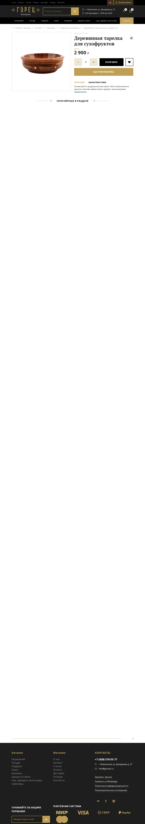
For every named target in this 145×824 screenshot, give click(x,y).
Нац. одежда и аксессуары (106, 21)
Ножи (56, 21)
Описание (79, 82)
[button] (123, 2)
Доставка (44, 2)
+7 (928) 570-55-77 (106, 759)
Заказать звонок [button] (103, 777)
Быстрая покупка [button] (103, 71)
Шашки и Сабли (84, 21)
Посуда (32, 21)
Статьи (28, 2)
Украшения (18, 21)
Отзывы (52, 2)
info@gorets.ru (106, 768)
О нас (14, 2)
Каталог (21, 2)
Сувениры (127, 21)
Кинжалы (68, 21)
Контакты (61, 2)
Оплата (36, 2)
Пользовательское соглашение (111, 790)
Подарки (44, 21)
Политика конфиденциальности (111, 785)
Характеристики (97, 82)
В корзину (111, 62)
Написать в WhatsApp (106, 781)
